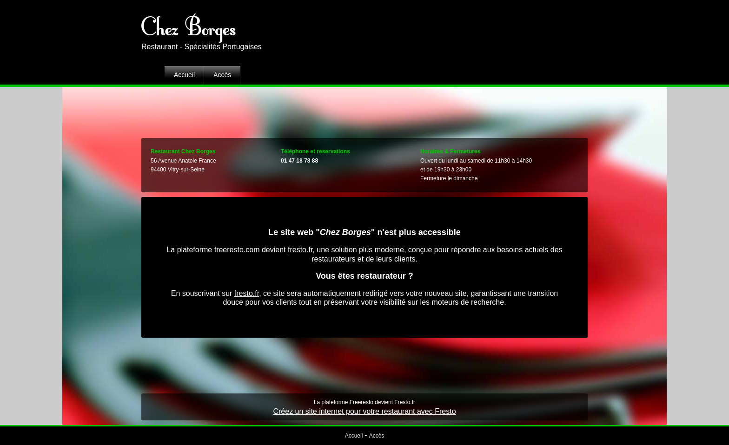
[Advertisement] (364, 110)
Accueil (184, 75)
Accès (222, 75)
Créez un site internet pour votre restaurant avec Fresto (364, 411)
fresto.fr (300, 250)
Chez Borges (188, 25)
